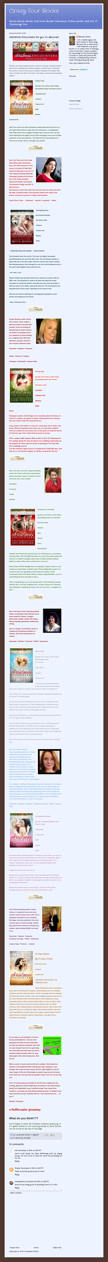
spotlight (27, 1138)
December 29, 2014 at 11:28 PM (37, 1181)
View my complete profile (79, 63)
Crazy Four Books (34, 11)
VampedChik (20, 1181)
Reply (17, 1161)
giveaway (19, 1138)
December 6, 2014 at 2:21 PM (32, 1168)
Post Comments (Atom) (29, 1251)
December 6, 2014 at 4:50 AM (29, 1150)
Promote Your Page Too (75, 108)
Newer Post (14, 1248)
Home (36, 1248)
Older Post (57, 1248)
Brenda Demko (85, 37)
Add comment (15, 1193)
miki (16, 1150)
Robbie (17, 1168)
